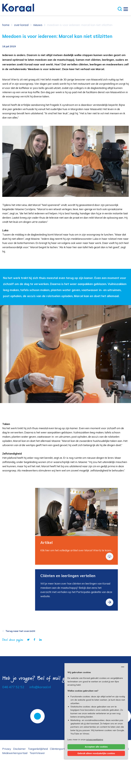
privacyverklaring (94, 739)
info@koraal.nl (40, 687)
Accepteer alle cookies (96, 747)
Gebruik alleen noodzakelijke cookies (96, 753)
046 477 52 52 (13, 687)
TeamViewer (37, 753)
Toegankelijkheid (38, 748)
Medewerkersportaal (14, 753)
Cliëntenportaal (59, 748)
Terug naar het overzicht (20, 630)
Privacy (6, 748)
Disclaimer (19, 748)
